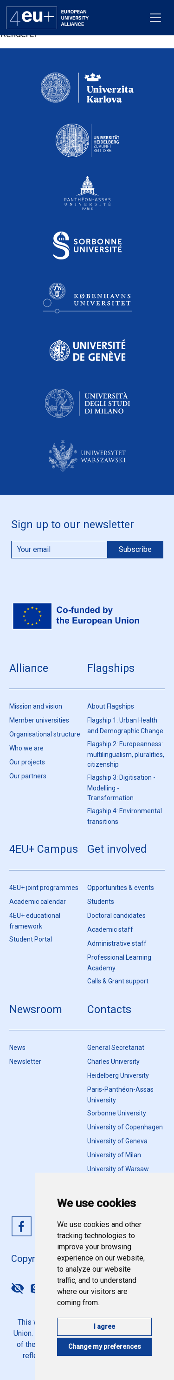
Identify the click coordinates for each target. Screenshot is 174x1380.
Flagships (111, 668)
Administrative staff (117, 943)
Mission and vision (35, 706)
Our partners (27, 776)
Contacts (109, 1009)
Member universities (39, 720)
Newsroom (35, 1009)
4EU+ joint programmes (43, 887)
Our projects (27, 762)
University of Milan (114, 1155)
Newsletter (25, 1061)
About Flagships (110, 706)
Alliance (28, 668)
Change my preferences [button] (104, 1346)
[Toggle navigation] (155, 17)
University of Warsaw (118, 1169)
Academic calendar (37, 901)
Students (100, 901)
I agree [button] (104, 1326)
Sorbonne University (116, 1113)
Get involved (117, 849)
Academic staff (110, 929)
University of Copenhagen (125, 1127)
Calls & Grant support (117, 981)
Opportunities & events (120, 887)
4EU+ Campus (43, 849)
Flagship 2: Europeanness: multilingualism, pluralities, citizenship (125, 754)
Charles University (113, 1061)
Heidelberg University (118, 1075)
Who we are (26, 748)
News (17, 1047)
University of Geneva (117, 1141)
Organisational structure (44, 734)
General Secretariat (115, 1047)
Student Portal (30, 939)
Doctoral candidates (116, 915)
